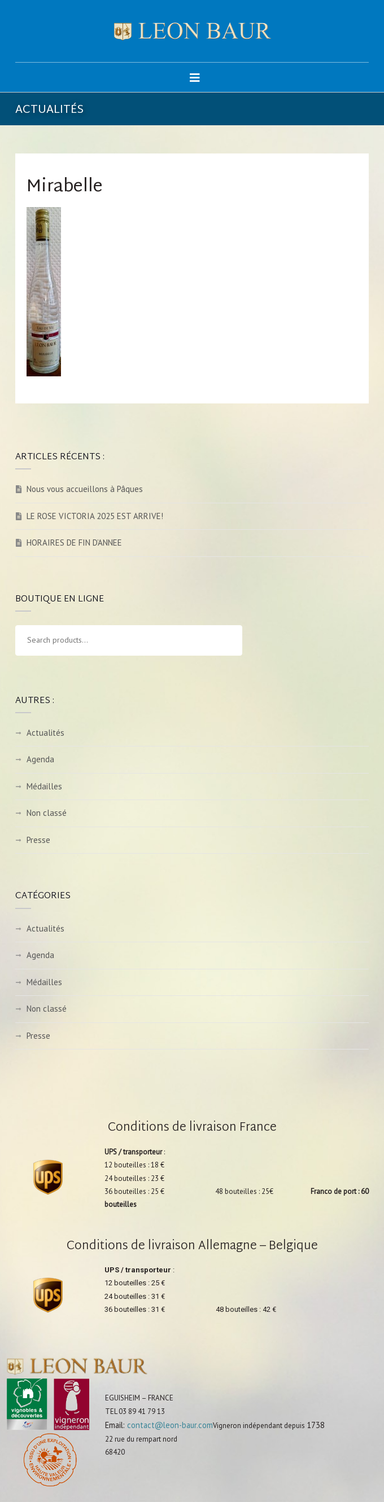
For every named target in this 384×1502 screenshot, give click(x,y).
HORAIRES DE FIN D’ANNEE (74, 542)
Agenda (40, 759)
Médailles (44, 786)
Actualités (45, 732)
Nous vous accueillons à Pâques (85, 489)
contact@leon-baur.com (170, 1425)
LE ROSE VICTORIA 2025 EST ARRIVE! (95, 516)
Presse (38, 840)
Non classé (47, 812)
